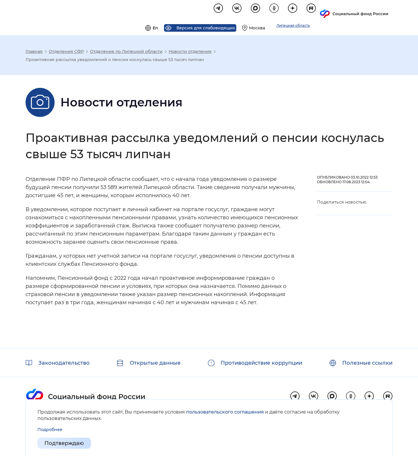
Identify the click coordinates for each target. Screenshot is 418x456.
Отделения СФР (66, 52)
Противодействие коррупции (261, 363)
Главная (34, 52)
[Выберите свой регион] (326, 10)
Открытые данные (155, 363)
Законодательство (64, 363)
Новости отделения (190, 52)
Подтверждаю (64, 443)
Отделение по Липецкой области (126, 52)
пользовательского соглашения (225, 412)
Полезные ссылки (367, 363)
